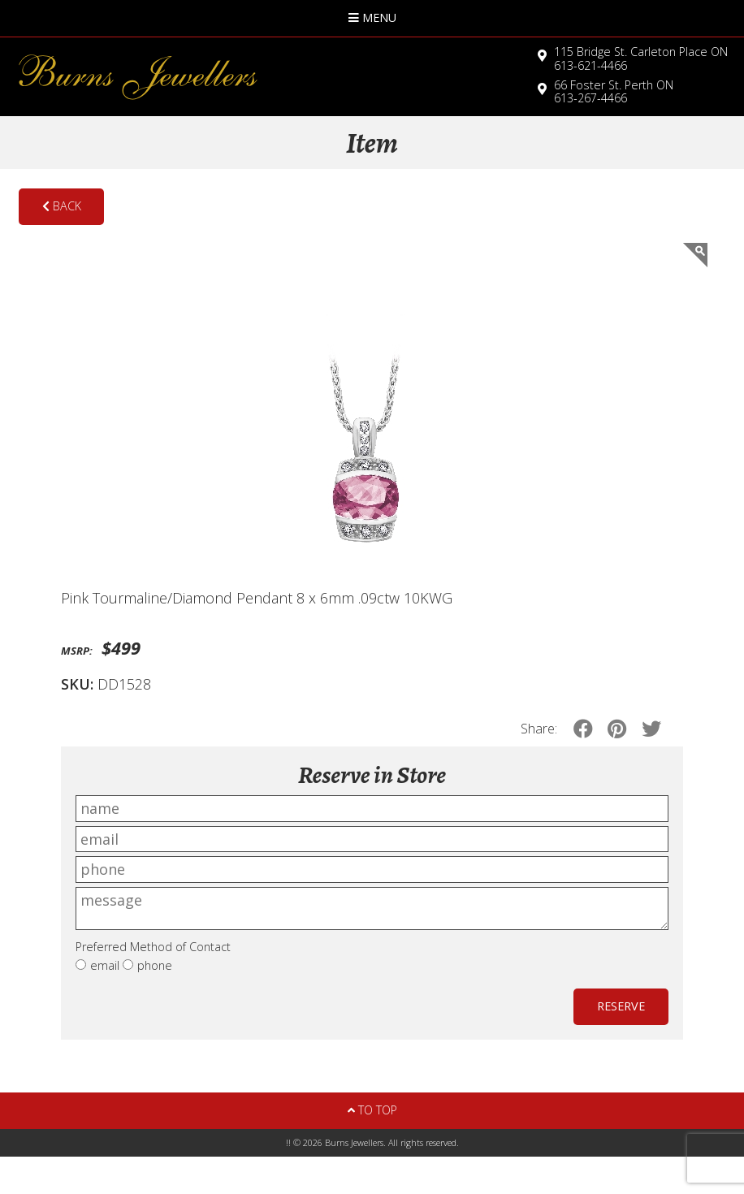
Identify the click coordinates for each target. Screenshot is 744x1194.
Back (61, 206)
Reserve (621, 1006)
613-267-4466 (613, 91)
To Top (372, 1110)
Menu (372, 17)
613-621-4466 (641, 58)
